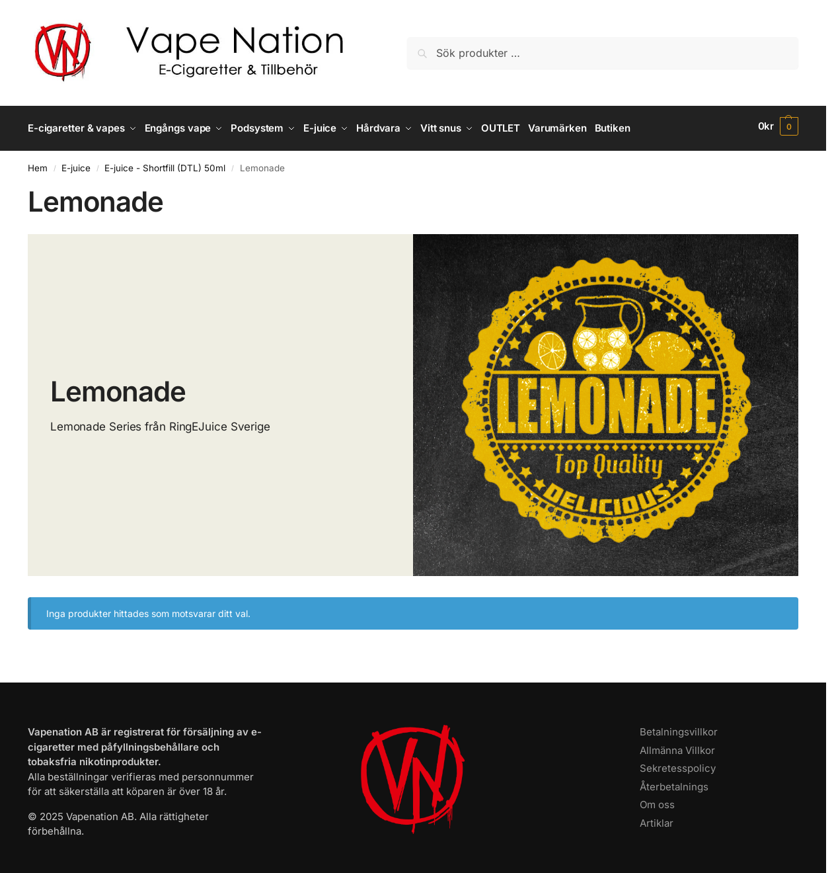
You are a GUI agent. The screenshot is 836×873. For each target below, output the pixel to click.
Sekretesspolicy (678, 764)
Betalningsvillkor (679, 728)
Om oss (657, 800)
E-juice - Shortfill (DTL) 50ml (164, 163)
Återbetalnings (674, 782)
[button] (778, 126)
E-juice (76, 163)
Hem (38, 163)
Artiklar (656, 818)
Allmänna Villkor (677, 745)
